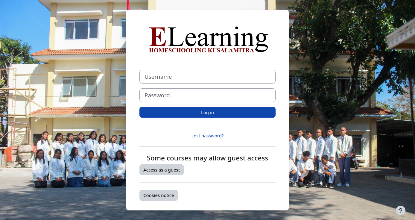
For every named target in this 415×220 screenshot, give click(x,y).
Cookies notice (158, 195)
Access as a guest (161, 170)
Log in (207, 112)
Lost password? (207, 136)
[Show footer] (400, 210)
